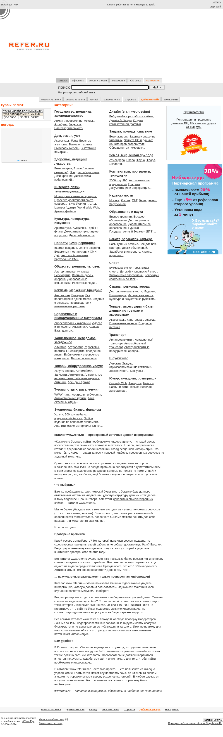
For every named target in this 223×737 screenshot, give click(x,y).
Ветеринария (63, 168)
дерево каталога (75, 99)
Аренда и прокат (79, 382)
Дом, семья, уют (67, 135)
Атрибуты (60, 124)
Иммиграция (117, 295)
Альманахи (79, 326)
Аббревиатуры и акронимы (72, 323)
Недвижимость (121, 195)
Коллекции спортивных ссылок (134, 277)
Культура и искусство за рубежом (131, 299)
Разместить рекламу (50, 723)
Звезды (127, 363)
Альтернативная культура (71, 271)
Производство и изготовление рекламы (72, 304)
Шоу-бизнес (118, 358)
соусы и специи (98, 80)
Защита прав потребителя (126, 144)
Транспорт (117, 335)
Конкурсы (136, 370)
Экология (115, 164)
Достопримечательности (125, 291)
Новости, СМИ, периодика (74, 243)
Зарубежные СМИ (66, 259)
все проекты (171, 99)
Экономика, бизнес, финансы (77, 409)
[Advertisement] (131, 43)
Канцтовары (135, 319)
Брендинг (77, 295)
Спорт (114, 263)
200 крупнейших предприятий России (70, 416)
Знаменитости (118, 370)
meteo (22, 160)
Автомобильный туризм (70, 398)
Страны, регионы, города (129, 286)
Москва (114, 200)
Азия (91, 398)
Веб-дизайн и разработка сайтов (131, 116)
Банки (96, 425)
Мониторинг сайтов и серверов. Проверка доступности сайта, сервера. (75, 199)
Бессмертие (62, 275)
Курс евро (9, 117)
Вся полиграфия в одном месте (72, 297)
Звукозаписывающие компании (130, 367)
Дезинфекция (63, 176)
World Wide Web (88, 207)
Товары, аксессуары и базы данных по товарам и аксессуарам (131, 311)
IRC (124, 180)
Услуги (58, 414)
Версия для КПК (9, 4)
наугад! (94, 99)
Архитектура (62, 228)
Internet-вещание (65, 247)
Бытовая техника (80, 144)
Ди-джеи (115, 363)
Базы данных (63, 330)
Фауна (140, 160)
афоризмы (78, 80)
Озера (130, 160)
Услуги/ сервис (64, 370)
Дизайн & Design (120, 120)
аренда (133, 351)
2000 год (115, 180)
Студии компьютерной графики (126, 122)
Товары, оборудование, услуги (78, 366)
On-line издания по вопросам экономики (76, 420)
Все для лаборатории (84, 172)
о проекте (130, 99)
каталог (62, 80)
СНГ (134, 200)
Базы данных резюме (123, 244)
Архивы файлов (65, 211)
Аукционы (79, 228)
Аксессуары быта (66, 140)
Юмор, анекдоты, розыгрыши (132, 378)
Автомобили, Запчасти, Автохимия (73, 372)
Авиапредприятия (121, 339)
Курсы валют (11, 110)
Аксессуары (117, 319)
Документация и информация (129, 188)
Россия (125, 200)
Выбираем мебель (66, 148)
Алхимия (60, 347)
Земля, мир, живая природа (131, 155)
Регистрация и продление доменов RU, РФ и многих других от (194, 133)
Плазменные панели (123, 323)
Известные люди (83, 282)
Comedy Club (118, 383)
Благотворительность (68, 128)
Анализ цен (62, 295)
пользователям (111, 99)
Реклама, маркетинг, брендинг (78, 290)
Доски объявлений (134, 247)
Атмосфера (117, 160)
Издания (149, 291)
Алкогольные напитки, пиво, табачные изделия (78, 376)
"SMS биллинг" (78, 203)
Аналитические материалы (72, 425)
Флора (150, 160)
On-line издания (89, 247)
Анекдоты (134, 383)
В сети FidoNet (129, 387)
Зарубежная (117, 204)
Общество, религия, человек (77, 266)
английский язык (84, 92)
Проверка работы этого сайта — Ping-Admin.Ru (195, 723)
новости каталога (51, 99)
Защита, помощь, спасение (130, 131)
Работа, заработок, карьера (131, 239)
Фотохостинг (153, 80)
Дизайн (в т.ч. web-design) (129, 111)
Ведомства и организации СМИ (75, 251)
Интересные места (140, 295)
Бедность (75, 124)
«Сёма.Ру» (28, 721)
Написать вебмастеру (51, 719)
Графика (134, 184)
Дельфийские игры (81, 235)
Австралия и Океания (86, 394)
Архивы (89, 120)
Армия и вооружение (68, 120)
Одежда (150, 319)
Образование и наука (126, 211)
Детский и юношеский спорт (138, 271)
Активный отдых (65, 402)
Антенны (60, 382)
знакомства (118, 80)
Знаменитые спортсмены (126, 275)
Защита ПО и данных (138, 140)
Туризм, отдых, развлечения (76, 389)
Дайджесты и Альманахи (71, 255)
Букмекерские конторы (124, 267)
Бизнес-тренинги (120, 216)
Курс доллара (12, 114)
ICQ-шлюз (135, 80)
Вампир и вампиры (84, 358)
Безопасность (118, 136)
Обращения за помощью (126, 147)
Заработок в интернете (124, 251)
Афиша (94, 326)
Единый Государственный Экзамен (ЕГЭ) (131, 229)
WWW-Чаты (62, 394)
